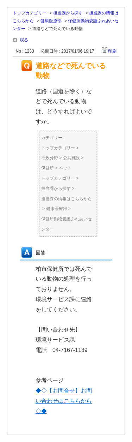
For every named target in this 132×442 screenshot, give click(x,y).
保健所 (47, 168)
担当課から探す (68, 13)
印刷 (112, 51)
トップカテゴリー (29, 13)
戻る (24, 39)
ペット (65, 168)
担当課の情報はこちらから (66, 198)
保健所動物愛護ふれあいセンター (66, 224)
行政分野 (49, 157)
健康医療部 (51, 20)
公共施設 (71, 157)
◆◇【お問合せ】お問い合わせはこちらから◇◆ (64, 401)
